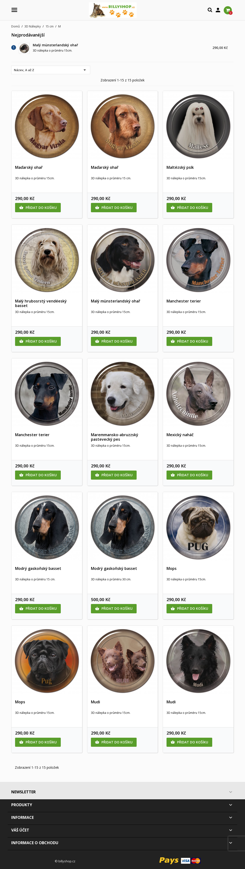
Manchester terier (184, 301)
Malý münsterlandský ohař (55, 45)
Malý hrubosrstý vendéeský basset (41, 303)
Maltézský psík (180, 167)
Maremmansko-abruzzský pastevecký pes (114, 437)
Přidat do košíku (38, 207)
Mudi (95, 702)
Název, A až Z (51, 70)
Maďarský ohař (29, 167)
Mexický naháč (180, 434)
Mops (172, 568)
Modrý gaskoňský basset (38, 568)
